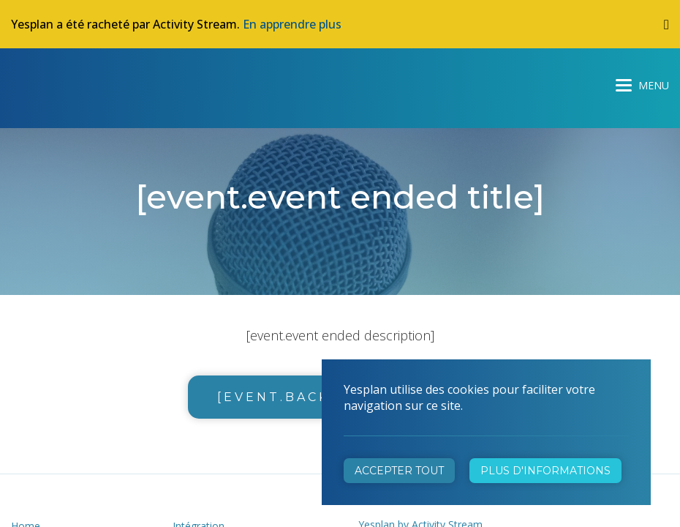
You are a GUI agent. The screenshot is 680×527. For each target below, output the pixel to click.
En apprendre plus (292, 24)
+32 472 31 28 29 (411, 337)
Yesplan (66, 82)
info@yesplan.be (408, 358)
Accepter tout (399, 470)
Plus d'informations (545, 470)
